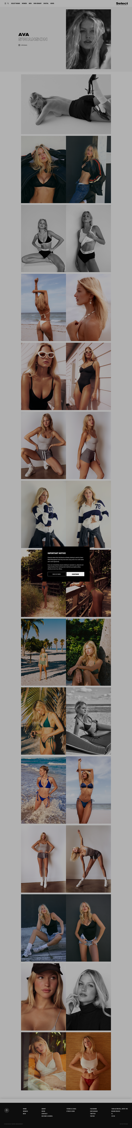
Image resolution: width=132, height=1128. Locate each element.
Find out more (56, 574)
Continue (75, 574)
